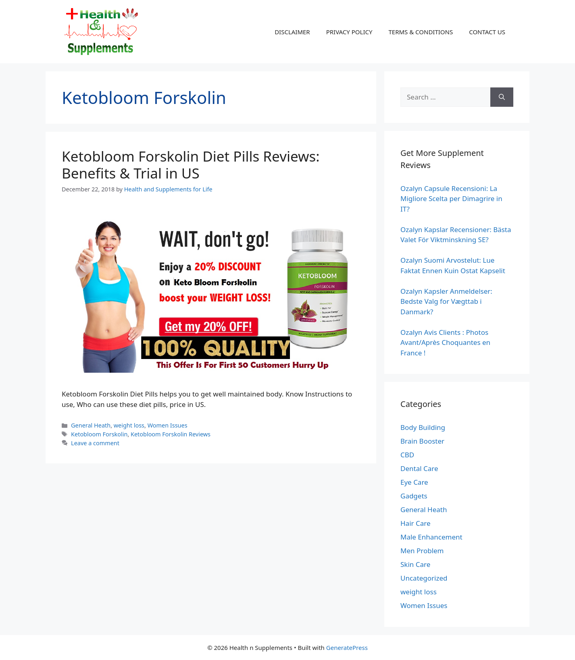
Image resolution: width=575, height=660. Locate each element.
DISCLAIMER (292, 32)
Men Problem (422, 550)
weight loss (129, 425)
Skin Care (415, 564)
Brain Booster (422, 441)
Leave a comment (95, 443)
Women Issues (168, 425)
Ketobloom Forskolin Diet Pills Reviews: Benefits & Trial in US (191, 165)
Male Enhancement (431, 537)
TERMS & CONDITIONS (420, 32)
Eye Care (414, 482)
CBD (407, 454)
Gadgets (413, 495)
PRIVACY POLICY (349, 32)
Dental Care (419, 468)
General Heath (90, 425)
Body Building (422, 427)
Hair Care (415, 523)
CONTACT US (487, 32)
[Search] (501, 97)
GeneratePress (347, 647)
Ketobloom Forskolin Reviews (170, 434)
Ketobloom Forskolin (99, 434)
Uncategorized (424, 578)
